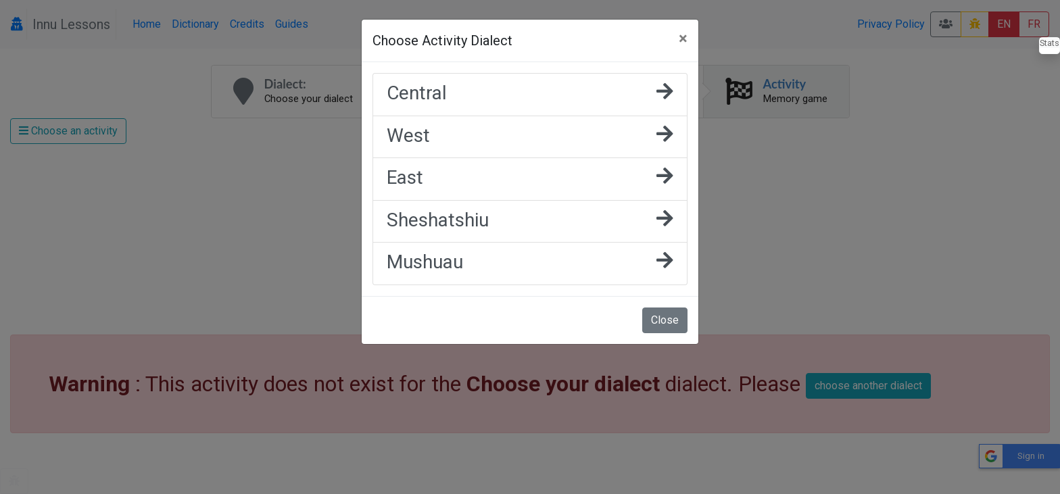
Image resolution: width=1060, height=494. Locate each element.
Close (665, 320)
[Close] (683, 38)
